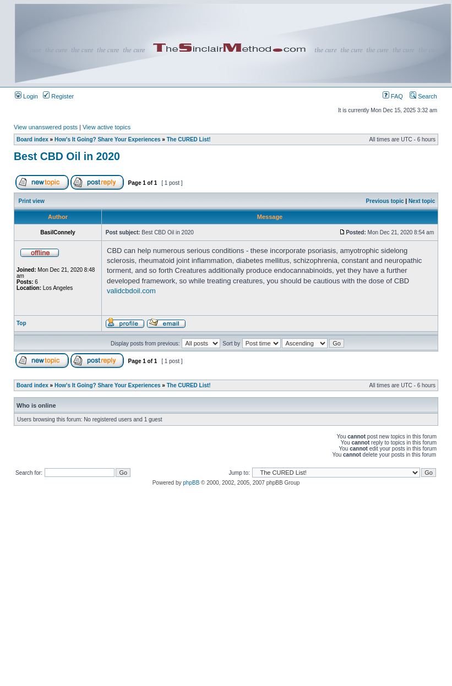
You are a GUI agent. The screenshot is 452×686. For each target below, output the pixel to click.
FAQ (393, 96)
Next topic (422, 201)
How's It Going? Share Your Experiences (108, 139)
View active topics (106, 127)
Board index (32, 139)
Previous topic (385, 201)
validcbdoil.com (131, 291)
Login (26, 96)
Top (21, 323)
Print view (32, 201)
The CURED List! (189, 139)
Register (58, 96)
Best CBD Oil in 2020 (67, 156)
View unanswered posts (46, 127)
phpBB (191, 483)
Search (423, 96)
